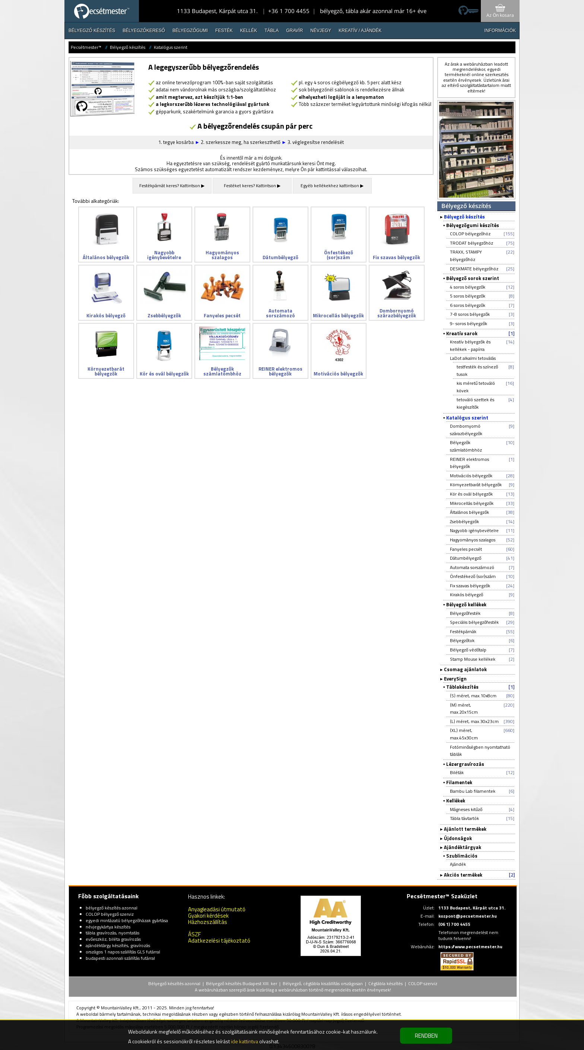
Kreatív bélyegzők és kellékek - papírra (470, 345)
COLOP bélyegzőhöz (470, 233)
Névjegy (320, 30)
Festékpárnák (463, 631)
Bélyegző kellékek (466, 604)
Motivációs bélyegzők (471, 475)
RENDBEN (426, 1035)
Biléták (457, 772)
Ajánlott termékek (465, 829)
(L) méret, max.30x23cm (474, 721)
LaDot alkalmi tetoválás (473, 358)
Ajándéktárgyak (462, 847)
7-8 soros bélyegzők (470, 314)
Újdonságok (458, 838)
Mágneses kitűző (466, 809)
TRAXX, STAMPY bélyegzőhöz (466, 255)
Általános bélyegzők (469, 512)
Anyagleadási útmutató (216, 909)
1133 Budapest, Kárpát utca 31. (217, 11)
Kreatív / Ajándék (360, 30)
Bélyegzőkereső (144, 30)
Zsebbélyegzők (464, 521)
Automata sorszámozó (472, 567)
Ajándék (458, 864)
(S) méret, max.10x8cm (473, 695)
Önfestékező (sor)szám (473, 576)
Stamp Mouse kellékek (472, 659)
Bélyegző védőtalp (468, 649)
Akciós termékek (463, 874)
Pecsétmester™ (86, 47)
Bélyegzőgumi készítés (472, 225)
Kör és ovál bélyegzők (471, 493)
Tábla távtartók (464, 818)
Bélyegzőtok (462, 640)
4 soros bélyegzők (467, 286)
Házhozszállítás (207, 922)
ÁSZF (194, 934)
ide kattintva (244, 1041)
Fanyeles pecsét (466, 549)
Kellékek (455, 800)
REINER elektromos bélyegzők (469, 463)
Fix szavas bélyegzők (470, 585)
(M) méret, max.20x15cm (464, 708)
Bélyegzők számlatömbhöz (466, 446)
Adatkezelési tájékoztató (219, 940)
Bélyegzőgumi (190, 30)
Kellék (248, 30)
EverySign (455, 678)
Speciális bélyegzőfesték (474, 622)
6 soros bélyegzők (467, 305)
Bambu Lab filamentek (472, 791)
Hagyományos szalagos (472, 539)
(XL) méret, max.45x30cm (464, 734)
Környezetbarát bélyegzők (476, 484)
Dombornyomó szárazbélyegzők (466, 429)
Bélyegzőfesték (465, 613)
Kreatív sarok (461, 333)
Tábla (271, 30)
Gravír (294, 30)
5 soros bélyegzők (467, 295)
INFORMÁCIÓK (500, 30)
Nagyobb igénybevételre (474, 530)
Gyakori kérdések (208, 915)
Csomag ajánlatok (465, 669)
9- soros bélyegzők (468, 323)
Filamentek (459, 782)
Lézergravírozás (465, 764)
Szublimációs (461, 855)
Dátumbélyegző (465, 558)
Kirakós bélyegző (466, 594)
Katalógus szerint (170, 47)
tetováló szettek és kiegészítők (475, 403)
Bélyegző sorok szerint (472, 278)
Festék (224, 30)
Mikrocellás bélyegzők (471, 503)
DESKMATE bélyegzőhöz (474, 268)
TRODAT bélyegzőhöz (471, 242)
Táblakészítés (462, 687)
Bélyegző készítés (92, 30)
